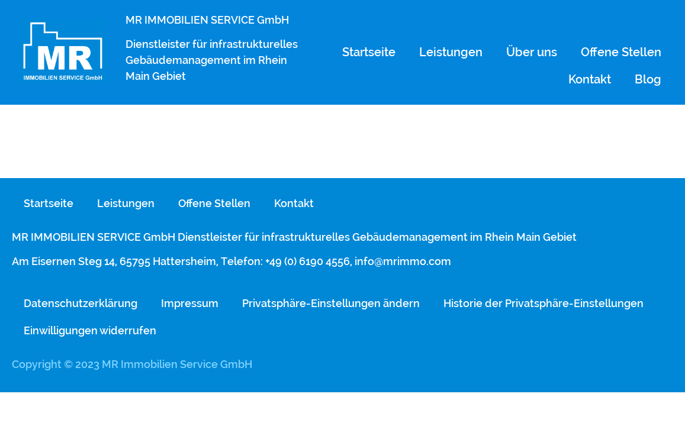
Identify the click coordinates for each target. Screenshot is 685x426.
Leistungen (451, 52)
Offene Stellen (621, 52)
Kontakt (589, 79)
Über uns (531, 52)
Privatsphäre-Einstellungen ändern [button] (331, 303)
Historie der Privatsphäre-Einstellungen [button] (543, 303)
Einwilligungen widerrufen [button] (90, 330)
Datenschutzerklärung (80, 303)
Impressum (189, 303)
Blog (648, 79)
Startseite (368, 52)
